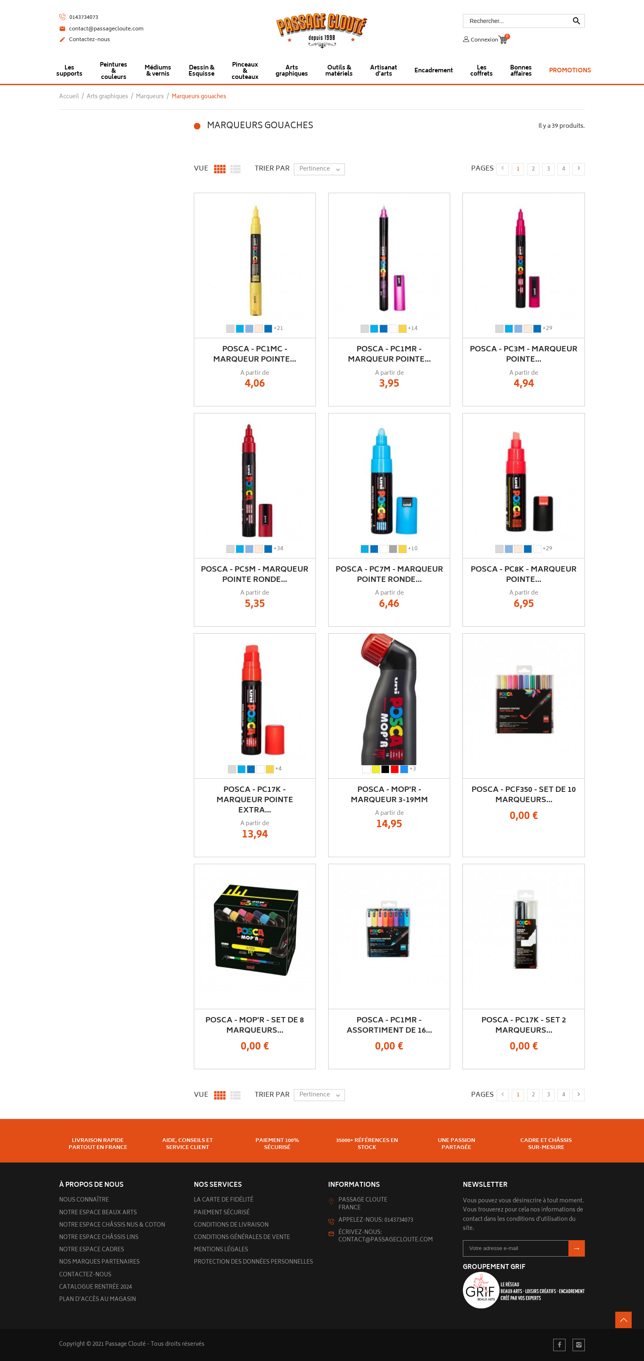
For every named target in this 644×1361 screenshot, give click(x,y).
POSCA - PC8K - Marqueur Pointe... (524, 575)
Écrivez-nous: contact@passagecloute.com (385, 1236)
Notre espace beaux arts (98, 1213)
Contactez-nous (84, 40)
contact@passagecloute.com (101, 29)
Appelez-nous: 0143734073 (375, 1220)
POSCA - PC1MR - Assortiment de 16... (389, 1026)
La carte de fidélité (223, 1200)
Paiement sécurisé (222, 1213)
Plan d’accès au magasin (97, 1300)
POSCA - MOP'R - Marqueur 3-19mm (389, 795)
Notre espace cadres (91, 1250)
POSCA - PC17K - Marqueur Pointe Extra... (254, 800)
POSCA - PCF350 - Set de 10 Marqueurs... (524, 795)
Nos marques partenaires (99, 1262)
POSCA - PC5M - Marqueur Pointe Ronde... (254, 575)
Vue (201, 168)
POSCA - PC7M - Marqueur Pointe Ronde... (389, 575)
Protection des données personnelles (253, 1262)
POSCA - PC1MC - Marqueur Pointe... (254, 355)
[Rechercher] (524, 21)
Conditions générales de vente (242, 1238)
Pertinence (321, 169)
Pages (482, 168)
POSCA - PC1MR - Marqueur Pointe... (389, 355)
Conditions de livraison (231, 1225)
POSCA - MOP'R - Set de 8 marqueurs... (254, 1026)
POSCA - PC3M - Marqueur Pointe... (523, 355)
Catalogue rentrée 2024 (95, 1287)
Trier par (272, 168)
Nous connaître (84, 1200)
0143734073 (78, 17)
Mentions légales (221, 1250)
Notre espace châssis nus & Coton (112, 1225)
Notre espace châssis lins (98, 1238)
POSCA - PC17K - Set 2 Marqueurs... (523, 1026)
